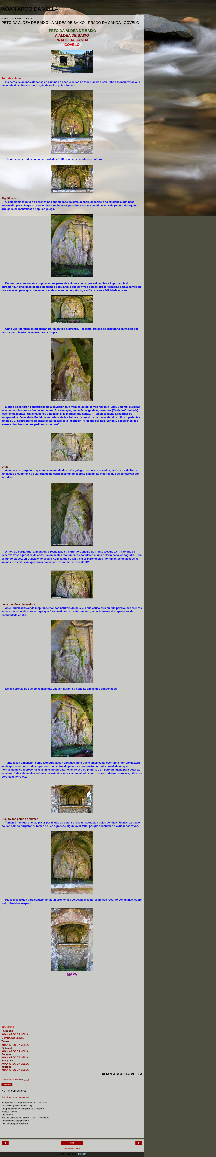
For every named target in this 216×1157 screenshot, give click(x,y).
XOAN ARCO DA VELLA (30, 9)
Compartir (7, 1084)
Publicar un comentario (16, 1097)
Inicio (72, 1143)
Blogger (82, 1154)
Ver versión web (72, 1148)
